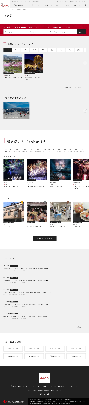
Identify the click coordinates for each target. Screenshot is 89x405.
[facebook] (41, 394)
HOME (12, 9)
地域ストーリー (77, 5)
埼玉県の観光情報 (76, 356)
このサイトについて (56, 403)
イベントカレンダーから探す (42, 5)
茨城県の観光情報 (13, 356)
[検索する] (81, 31)
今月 (43, 49)
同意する (82, 401)
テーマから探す (55, 5)
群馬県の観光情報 (55, 356)
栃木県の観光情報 (34, 356)
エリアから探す (65, 5)
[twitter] (44, 394)
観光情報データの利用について (71, 1)
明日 (16, 49)
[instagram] (47, 394)
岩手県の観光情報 (13, 348)
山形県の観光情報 (76, 348)
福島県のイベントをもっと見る (74, 87)
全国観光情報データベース (22, 5)
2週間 (34, 49)
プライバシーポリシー (83, 1)
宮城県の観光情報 (34, 348)
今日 (7, 49)
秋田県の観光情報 (55, 348)
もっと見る (78, 327)
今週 (25, 49)
